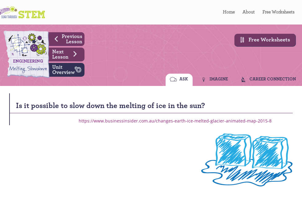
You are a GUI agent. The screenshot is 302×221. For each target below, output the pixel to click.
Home (229, 12)
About (248, 12)
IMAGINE (219, 80)
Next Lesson (66, 54)
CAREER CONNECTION (272, 80)
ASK (183, 80)
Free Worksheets (278, 12)
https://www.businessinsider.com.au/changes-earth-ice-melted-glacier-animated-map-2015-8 (175, 121)
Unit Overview (68, 69)
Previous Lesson (66, 38)
